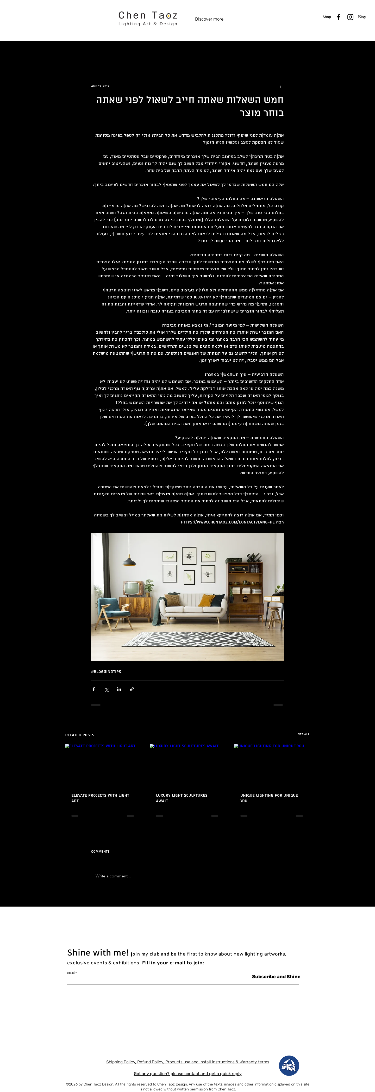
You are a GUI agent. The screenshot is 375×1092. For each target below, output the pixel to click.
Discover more (209, 19)
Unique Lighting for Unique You (269, 798)
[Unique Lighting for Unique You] (272, 765)
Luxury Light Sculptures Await (182, 798)
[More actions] (281, 86)
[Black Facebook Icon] (339, 17)
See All (304, 734)
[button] (303, 51)
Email (71, 972)
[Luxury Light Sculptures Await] (188, 765)
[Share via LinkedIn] (119, 689)
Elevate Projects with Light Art (100, 798)
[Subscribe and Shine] (276, 977)
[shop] (327, 17)
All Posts (72, 51)
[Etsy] (362, 17)
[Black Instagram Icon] (350, 17)
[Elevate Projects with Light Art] (103, 765)
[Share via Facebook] (93, 689)
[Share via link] (131, 689)
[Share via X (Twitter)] (106, 689)
